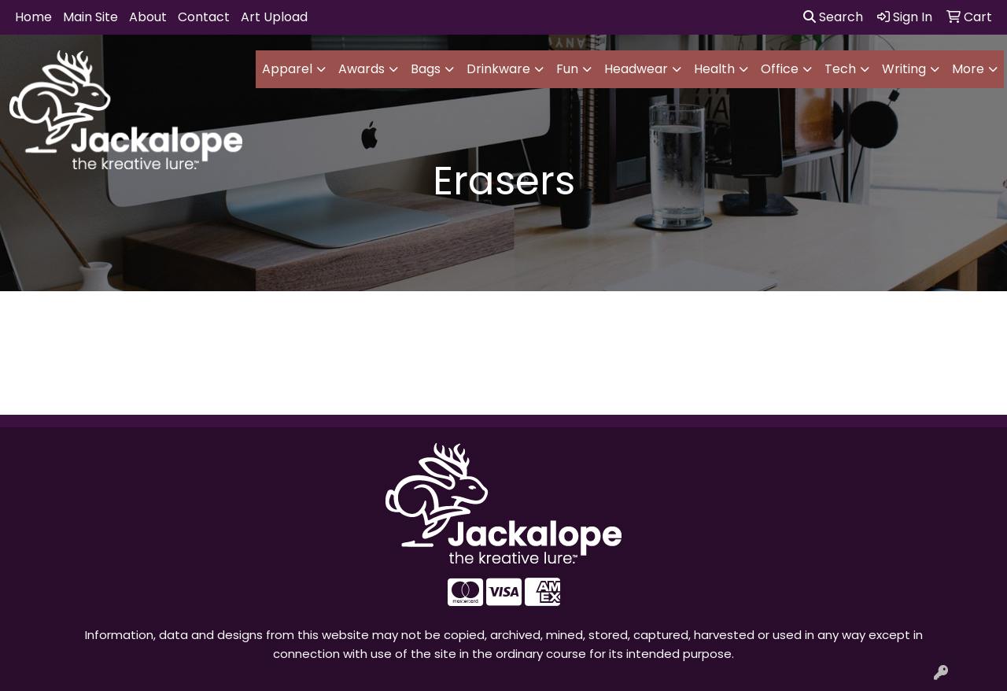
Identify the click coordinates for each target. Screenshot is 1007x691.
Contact (204, 17)
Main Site (90, 17)
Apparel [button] (287, 69)
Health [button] (714, 69)
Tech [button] (840, 69)
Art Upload (274, 17)
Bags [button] (426, 69)
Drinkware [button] (498, 69)
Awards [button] (361, 69)
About (148, 17)
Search (833, 17)
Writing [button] (904, 69)
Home (33, 17)
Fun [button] (567, 69)
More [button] (968, 69)
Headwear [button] (636, 69)
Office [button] (780, 69)
